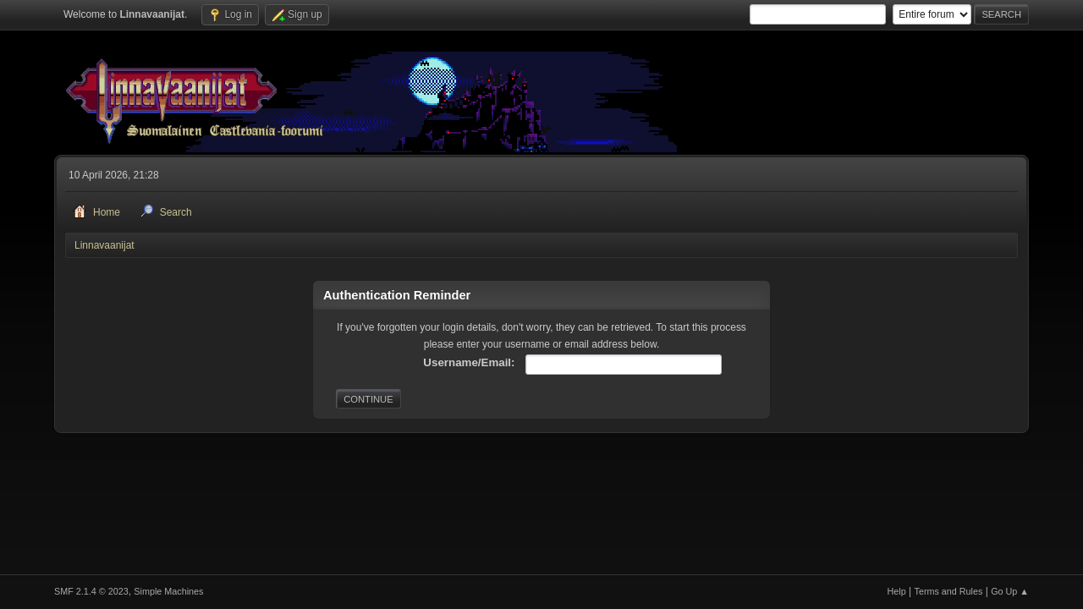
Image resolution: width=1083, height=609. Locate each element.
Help (897, 591)
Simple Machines (168, 591)
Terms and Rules (949, 591)
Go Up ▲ (1010, 591)
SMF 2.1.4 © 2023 (91, 591)
